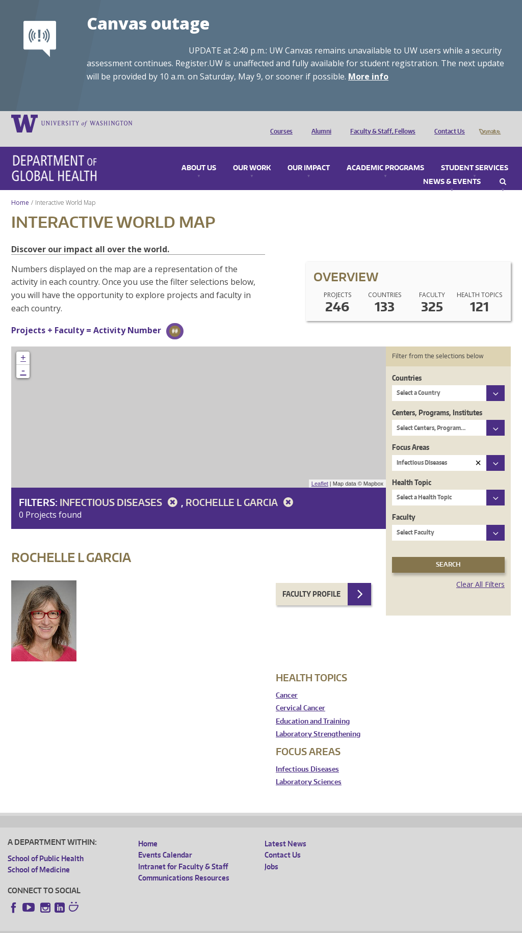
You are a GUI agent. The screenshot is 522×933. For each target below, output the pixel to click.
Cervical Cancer (300, 694)
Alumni (319, 123)
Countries (407, 363)
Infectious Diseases (120, 488)
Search (503, 168)
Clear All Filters (480, 570)
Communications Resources (183, 863)
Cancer (287, 681)
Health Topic (411, 468)
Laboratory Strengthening (318, 720)
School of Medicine (39, 855)
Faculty (403, 502)
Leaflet (319, 469)
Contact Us (447, 123)
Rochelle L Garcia (241, 488)
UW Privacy (142, 925)
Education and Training (313, 707)
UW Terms (184, 925)
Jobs (271, 852)
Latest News (285, 829)
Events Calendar (165, 840)
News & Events (452, 167)
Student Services (474, 153)
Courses (279, 123)
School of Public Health (46, 844)
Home (20, 188)
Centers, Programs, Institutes (437, 398)
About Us (198, 153)
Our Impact (309, 153)
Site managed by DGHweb (244, 925)
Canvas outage (148, 23)
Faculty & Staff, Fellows (380, 123)
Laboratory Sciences (309, 767)
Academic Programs (385, 153)
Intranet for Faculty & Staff (183, 852)
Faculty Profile (311, 579)
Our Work (252, 153)
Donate (489, 123)
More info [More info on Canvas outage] (368, 76)
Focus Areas (410, 433)
